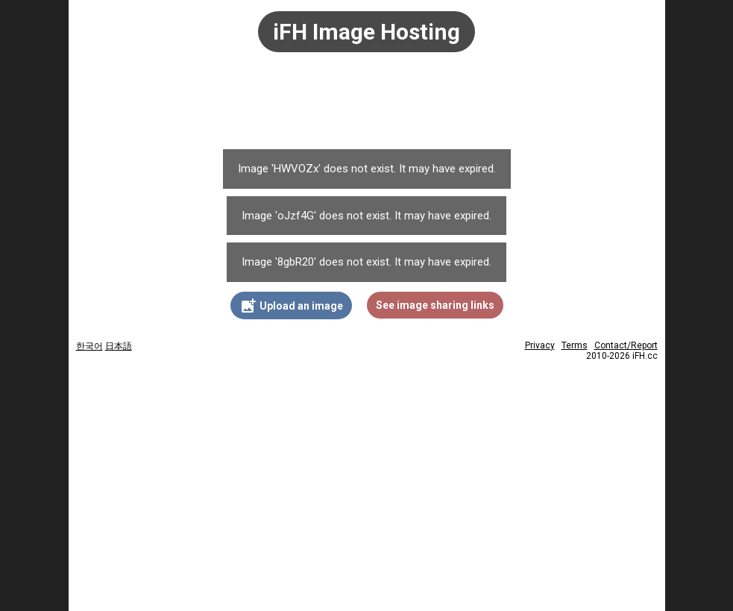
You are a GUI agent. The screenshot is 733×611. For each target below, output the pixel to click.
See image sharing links (435, 305)
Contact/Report (626, 345)
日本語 (118, 346)
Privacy (540, 345)
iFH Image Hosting (366, 32)
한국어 (89, 346)
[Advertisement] (367, 108)
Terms (574, 345)
